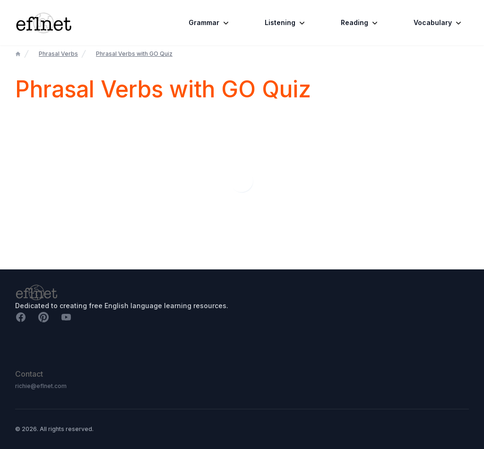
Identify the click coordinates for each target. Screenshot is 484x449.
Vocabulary (438, 22)
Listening (286, 22)
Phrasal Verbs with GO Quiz (134, 53)
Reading (360, 22)
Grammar (210, 22)
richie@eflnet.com (41, 385)
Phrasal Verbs (58, 53)
